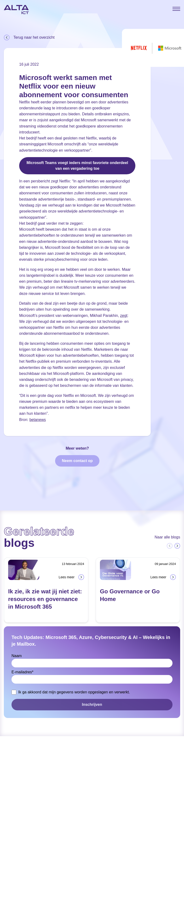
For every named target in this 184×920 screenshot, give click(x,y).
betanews (37, 420)
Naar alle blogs (167, 537)
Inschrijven (92, 704)
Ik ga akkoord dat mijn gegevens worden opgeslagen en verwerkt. (74, 692)
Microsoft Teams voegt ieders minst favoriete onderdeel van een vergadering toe (77, 165)
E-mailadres (23, 672)
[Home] (16, 9)
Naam (17, 656)
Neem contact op (77, 461)
